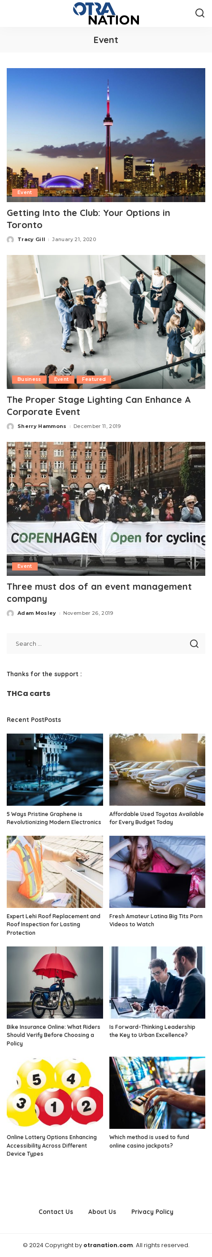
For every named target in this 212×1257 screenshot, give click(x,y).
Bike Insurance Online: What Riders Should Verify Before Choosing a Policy (53, 1035)
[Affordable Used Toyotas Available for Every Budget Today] (157, 770)
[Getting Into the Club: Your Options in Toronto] (106, 135)
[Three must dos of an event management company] (106, 509)
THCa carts (28, 693)
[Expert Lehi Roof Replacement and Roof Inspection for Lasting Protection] (55, 872)
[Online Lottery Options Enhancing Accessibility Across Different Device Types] (55, 1093)
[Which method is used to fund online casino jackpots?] (157, 1093)
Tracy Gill (31, 239)
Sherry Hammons (42, 426)
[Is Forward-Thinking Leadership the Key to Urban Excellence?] (157, 982)
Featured (94, 379)
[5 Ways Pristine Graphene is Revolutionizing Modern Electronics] (55, 770)
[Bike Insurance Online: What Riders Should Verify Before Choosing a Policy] (55, 982)
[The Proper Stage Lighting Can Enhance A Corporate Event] (106, 322)
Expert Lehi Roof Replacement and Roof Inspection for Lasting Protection (53, 924)
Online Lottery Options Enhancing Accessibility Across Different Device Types (52, 1145)
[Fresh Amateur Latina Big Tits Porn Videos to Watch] (157, 872)
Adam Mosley (36, 613)
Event (24, 192)
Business (29, 379)
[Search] (200, 13)
